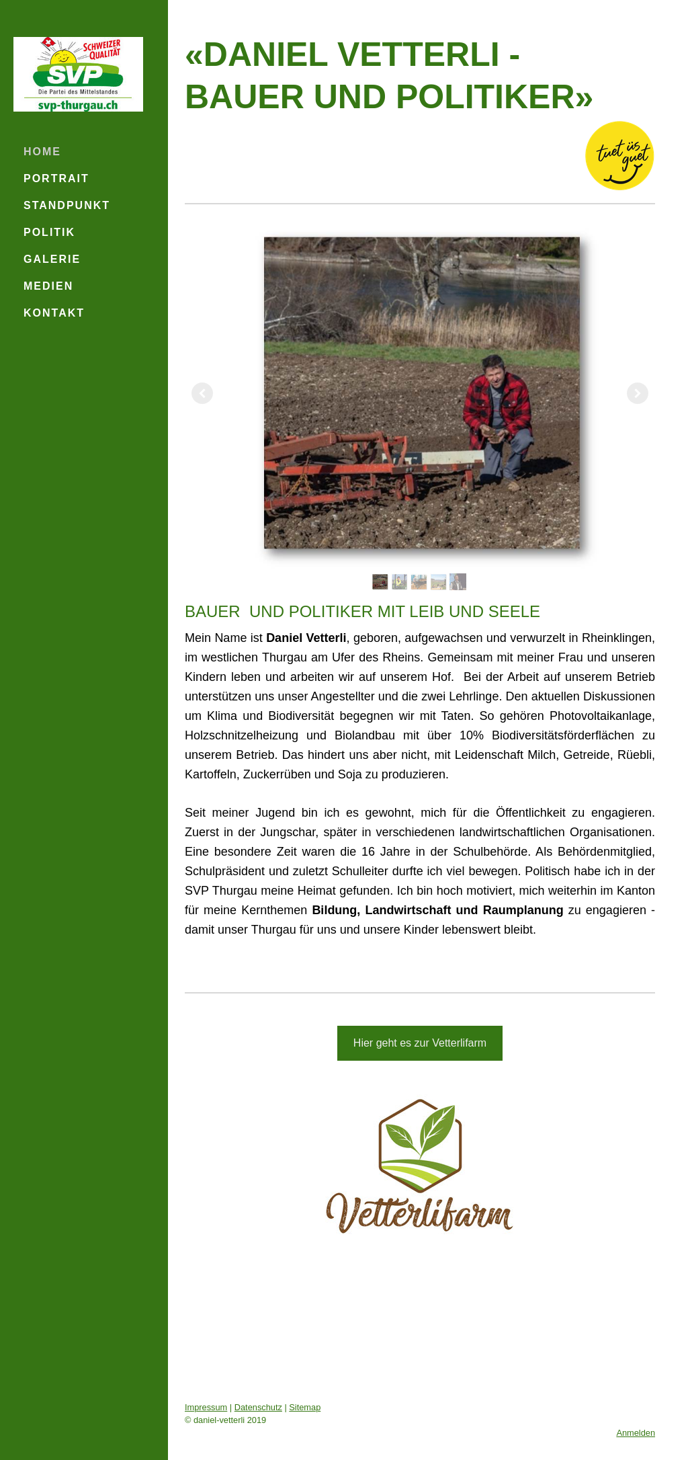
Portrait (56, 178)
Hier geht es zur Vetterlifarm (419, 1043)
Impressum (206, 1407)
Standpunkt (67, 205)
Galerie (52, 259)
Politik (49, 232)
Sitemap (304, 1407)
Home (42, 151)
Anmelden (635, 1433)
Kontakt (54, 313)
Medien (48, 286)
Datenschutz (258, 1407)
